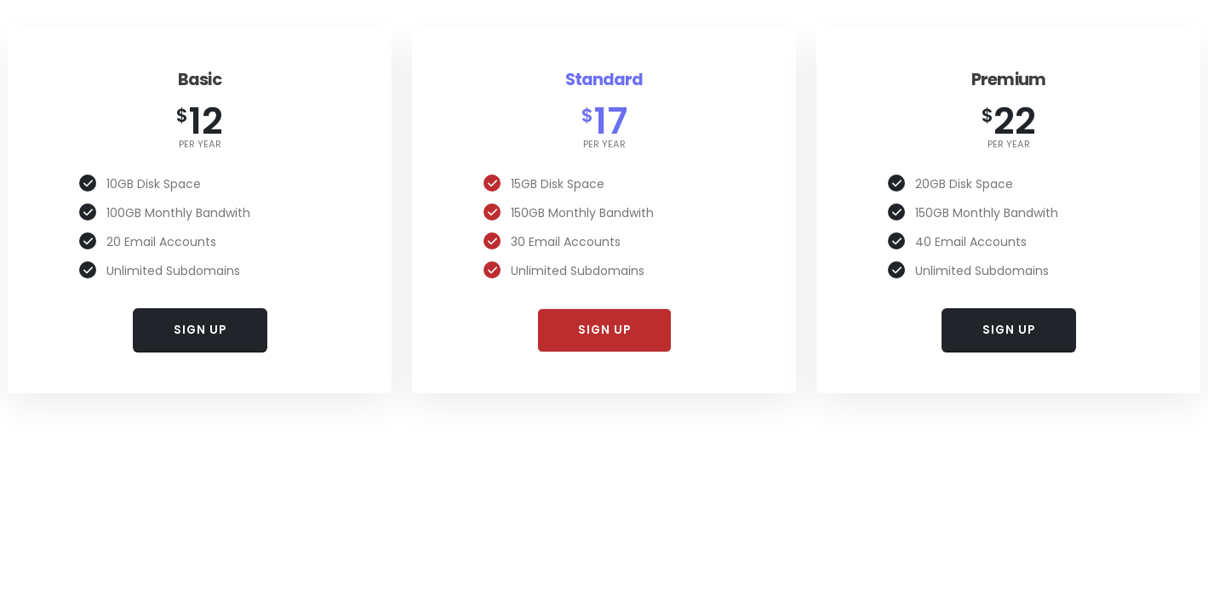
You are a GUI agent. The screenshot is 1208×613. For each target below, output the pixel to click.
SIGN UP (200, 330)
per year (200, 144)
